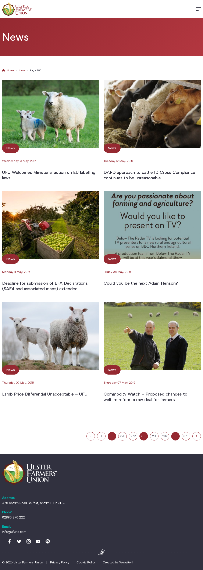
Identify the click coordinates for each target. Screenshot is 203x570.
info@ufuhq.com (14, 532)
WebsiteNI (126, 562)
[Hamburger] (198, 9)
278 (122, 436)
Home (10, 70)
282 (165, 436)
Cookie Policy (86, 562)
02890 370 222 (13, 517)
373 (186, 436)
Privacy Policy (59, 562)
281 (154, 436)
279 (133, 436)
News (22, 70)
